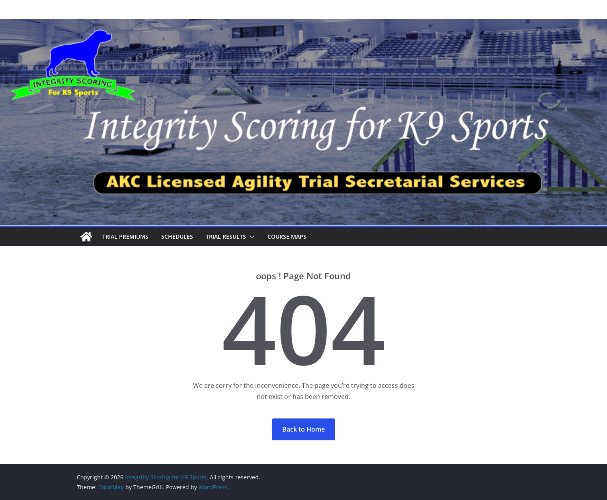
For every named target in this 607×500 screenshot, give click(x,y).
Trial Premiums (125, 236)
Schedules (177, 236)
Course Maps (286, 236)
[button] (250, 236)
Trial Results (226, 236)
